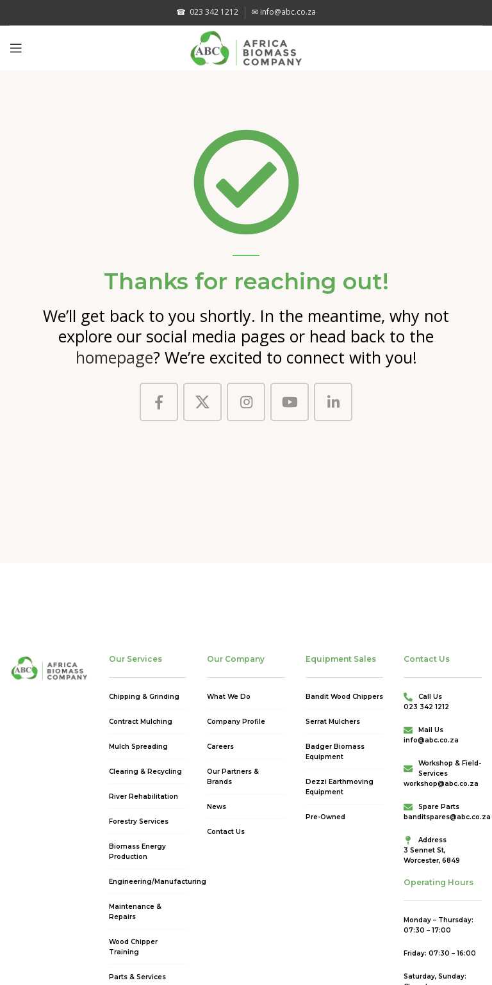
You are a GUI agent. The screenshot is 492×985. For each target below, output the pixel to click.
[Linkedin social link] (333, 402)
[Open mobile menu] (16, 48)
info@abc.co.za (284, 11)
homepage (114, 357)
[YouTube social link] (289, 402)
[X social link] (202, 402)
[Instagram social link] (246, 402)
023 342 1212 (207, 11)
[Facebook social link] (159, 402)
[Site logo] (246, 47)
